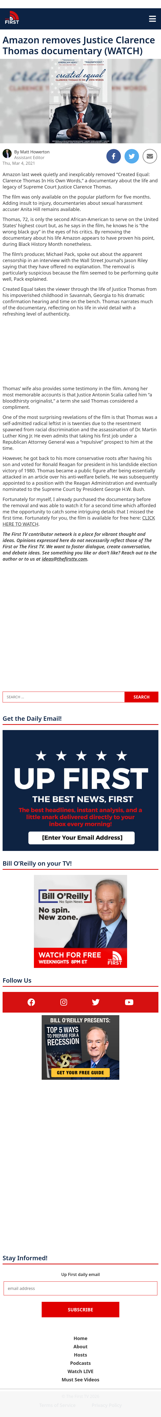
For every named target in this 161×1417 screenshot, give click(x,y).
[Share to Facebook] (113, 156)
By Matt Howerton (32, 152)
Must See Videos (80, 1379)
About (81, 1346)
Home (80, 1338)
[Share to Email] (150, 156)
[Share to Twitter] (132, 156)
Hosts (80, 1355)
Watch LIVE (80, 1371)
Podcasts (80, 1363)
